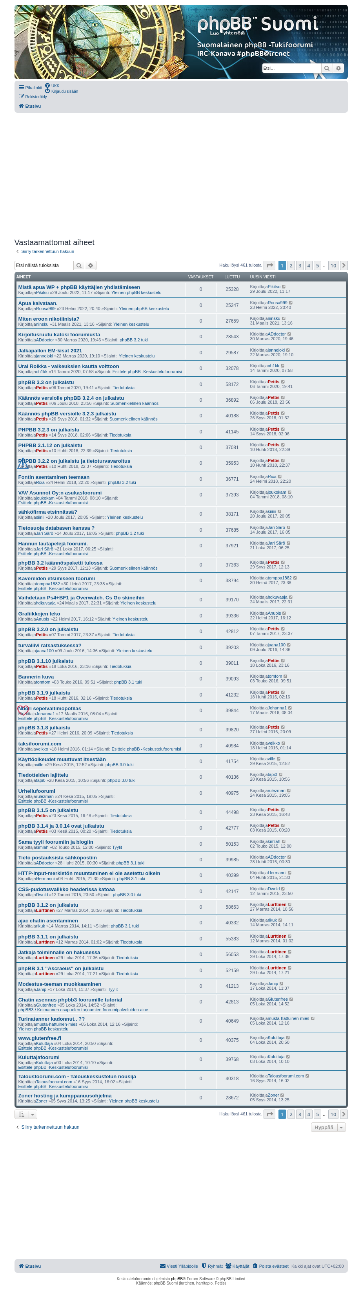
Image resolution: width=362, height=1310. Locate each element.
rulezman (45, 796)
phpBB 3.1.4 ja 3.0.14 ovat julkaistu (61, 826)
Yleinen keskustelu (131, 324)
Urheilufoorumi (37, 791)
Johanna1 (45, 713)
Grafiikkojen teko (39, 614)
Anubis (42, 619)
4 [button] (308, 265)
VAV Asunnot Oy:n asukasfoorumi (60, 493)
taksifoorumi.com (40, 744)
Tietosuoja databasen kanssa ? (56, 528)
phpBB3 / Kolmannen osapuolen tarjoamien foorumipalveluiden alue (83, 1009)
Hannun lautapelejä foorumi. (53, 544)
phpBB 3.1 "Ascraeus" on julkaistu (61, 968)
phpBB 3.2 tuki (134, 339)
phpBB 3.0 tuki (120, 764)
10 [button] (334, 265)
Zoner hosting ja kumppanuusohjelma (65, 1096)
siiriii (40, 517)
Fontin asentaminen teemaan (54, 477)
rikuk (40, 926)
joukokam (45, 498)
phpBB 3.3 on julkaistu (46, 382)
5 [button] (317, 265)
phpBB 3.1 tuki (128, 682)
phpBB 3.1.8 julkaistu (44, 728)
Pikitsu (42, 292)
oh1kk (41, 371)
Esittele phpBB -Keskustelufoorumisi (147, 371)
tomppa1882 (48, 583)
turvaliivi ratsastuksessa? (50, 645)
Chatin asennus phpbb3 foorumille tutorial (70, 1000)
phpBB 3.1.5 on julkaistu (48, 810)
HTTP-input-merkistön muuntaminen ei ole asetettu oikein (89, 873)
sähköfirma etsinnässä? (47, 512)
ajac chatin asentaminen (48, 921)
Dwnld (42, 894)
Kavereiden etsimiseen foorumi (56, 578)
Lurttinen (45, 910)
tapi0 (40, 780)
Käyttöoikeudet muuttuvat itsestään (62, 759)
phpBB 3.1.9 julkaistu (44, 693)
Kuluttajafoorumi (39, 1057)
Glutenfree (46, 1005)
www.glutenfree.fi (39, 1038)
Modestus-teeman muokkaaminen (60, 984)
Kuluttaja (44, 1043)
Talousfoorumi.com (54, 1081)
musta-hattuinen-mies (57, 1024)
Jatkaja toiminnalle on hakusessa (59, 952)
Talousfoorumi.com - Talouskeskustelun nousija (77, 1076)
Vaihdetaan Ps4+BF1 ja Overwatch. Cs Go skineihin (81, 598)
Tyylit (117, 847)
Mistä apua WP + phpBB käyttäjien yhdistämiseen (79, 287)
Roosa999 (46, 308)
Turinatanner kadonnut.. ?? (51, 1019)
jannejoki (44, 356)
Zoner (41, 1101)
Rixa (40, 482)
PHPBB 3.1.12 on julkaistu (50, 445)
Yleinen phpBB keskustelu (136, 292)
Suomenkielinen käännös (134, 403)
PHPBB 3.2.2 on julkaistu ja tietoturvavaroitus (74, 461)
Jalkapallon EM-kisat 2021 (50, 351)
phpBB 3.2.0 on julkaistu (48, 629)
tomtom (43, 682)
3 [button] (299, 265)
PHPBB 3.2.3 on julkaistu (49, 430)
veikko (42, 749)
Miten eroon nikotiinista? (49, 319)
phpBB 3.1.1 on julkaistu (48, 937)
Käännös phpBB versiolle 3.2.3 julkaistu (67, 414)
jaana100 (45, 650)
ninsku (42, 324)
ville (40, 764)
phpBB (177, 1279)
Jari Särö (44, 533)
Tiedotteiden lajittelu (43, 775)
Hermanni (45, 878)
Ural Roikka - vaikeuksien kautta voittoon (68, 366)
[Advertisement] (181, 175)
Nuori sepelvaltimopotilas (50, 708)
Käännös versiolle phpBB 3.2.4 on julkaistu (71, 398)
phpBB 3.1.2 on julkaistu (48, 905)
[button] (269, 265)
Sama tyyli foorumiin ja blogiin (55, 842)
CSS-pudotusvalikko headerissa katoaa (66, 889)
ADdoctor (45, 339)
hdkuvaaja (46, 603)
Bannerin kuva (36, 677)
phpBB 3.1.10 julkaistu (46, 661)
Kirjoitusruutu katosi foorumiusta (59, 334)
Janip (41, 989)
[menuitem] (52, 85)
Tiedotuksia (124, 387)
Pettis (42, 387)
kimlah (42, 847)
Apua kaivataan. (38, 303)
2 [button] (291, 265)
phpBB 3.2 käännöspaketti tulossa (60, 563)
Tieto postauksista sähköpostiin (57, 858)
